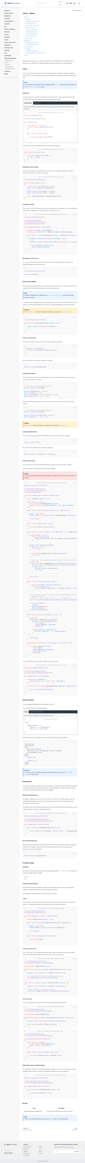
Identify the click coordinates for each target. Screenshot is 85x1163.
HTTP (5, 26)
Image (74, 113)
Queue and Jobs (8, 47)
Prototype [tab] (36, 103)
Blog (40, 1151)
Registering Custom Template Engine (35, 53)
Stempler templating (10, 68)
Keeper (6, 74)
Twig (25, 878)
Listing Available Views (32, 34)
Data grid (6, 31)
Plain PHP (7, 64)
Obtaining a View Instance (32, 21)
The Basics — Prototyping (34, 86)
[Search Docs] (46, 3)
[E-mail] (67, 1151)
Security (6, 34)
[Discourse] (74, 3)
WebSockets (7, 45)
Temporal (7, 50)
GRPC (5, 53)
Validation (7, 37)
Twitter (40, 1153)
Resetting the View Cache (32, 25)
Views (26, 17)
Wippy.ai (25, 1151)
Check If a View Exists (31, 29)
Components (7, 55)
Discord (41, 1149)
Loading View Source (31, 31)
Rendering (28, 19)
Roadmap (25, 1149)
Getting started (8, 13)
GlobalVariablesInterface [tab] (36, 711)
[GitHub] (67, 3)
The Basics (7, 18)
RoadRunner (26, 1153)
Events (26, 55)
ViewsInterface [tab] (28, 103)
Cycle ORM (26, 1155)
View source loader (29, 27)
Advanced (7, 24)
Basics (6, 62)
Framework (7, 16)
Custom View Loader (31, 36)
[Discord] (70, 3)
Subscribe (76, 1151)
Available (28, 49)
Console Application (10, 42)
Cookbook (7, 71)
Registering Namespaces (32, 42)
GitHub (40, 1146)
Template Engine (28, 46)
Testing (6, 39)
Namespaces (27, 40)
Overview (6, 10)
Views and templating (10, 58)
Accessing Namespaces (32, 44)
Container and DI (9, 21)
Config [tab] (26, 711)
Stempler (26, 876)
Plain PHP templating (64, 870)
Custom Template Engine (32, 51)
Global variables (28, 38)
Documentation (27, 1146)
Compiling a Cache (31, 23)
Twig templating (9, 66)
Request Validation (9, 29)
